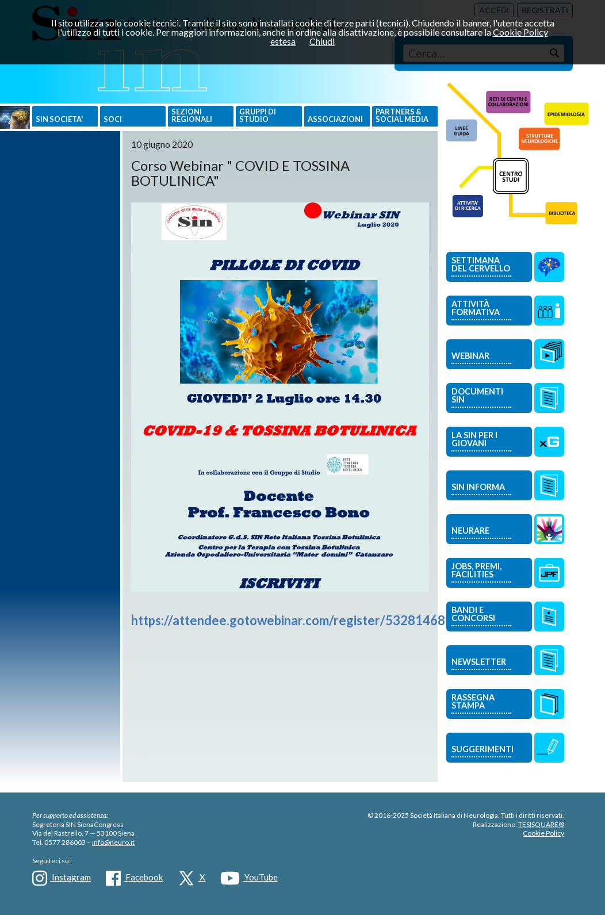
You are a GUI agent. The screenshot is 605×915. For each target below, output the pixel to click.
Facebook (134, 878)
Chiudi (322, 41)
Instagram (61, 878)
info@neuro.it (113, 842)
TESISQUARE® (541, 824)
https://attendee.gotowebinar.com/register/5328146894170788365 (329, 620)
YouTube (249, 878)
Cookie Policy (543, 833)
